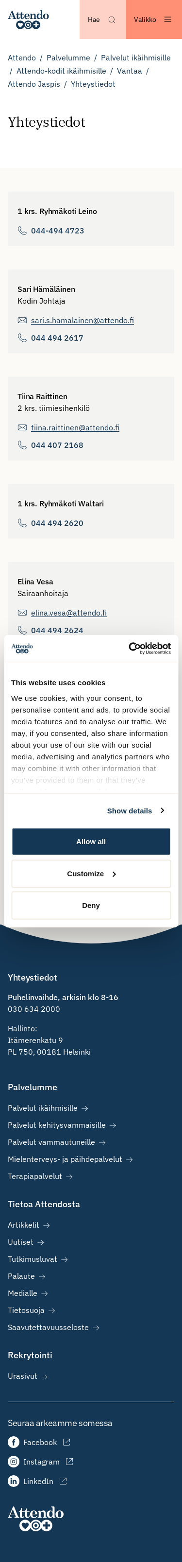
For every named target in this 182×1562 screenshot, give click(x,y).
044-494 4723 (57, 230)
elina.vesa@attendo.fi (69, 612)
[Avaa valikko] (154, 19)
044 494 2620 (57, 523)
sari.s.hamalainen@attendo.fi (82, 320)
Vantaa (129, 71)
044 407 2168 (57, 445)
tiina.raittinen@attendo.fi (75, 427)
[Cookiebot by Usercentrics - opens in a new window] (129, 648)
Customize (91, 873)
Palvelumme (68, 57)
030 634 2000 (34, 1009)
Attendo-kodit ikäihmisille (61, 71)
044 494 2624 (57, 630)
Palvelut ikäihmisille (136, 57)
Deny (91, 905)
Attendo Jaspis (34, 84)
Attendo (22, 57)
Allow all (91, 841)
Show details (129, 810)
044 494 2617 (57, 338)
